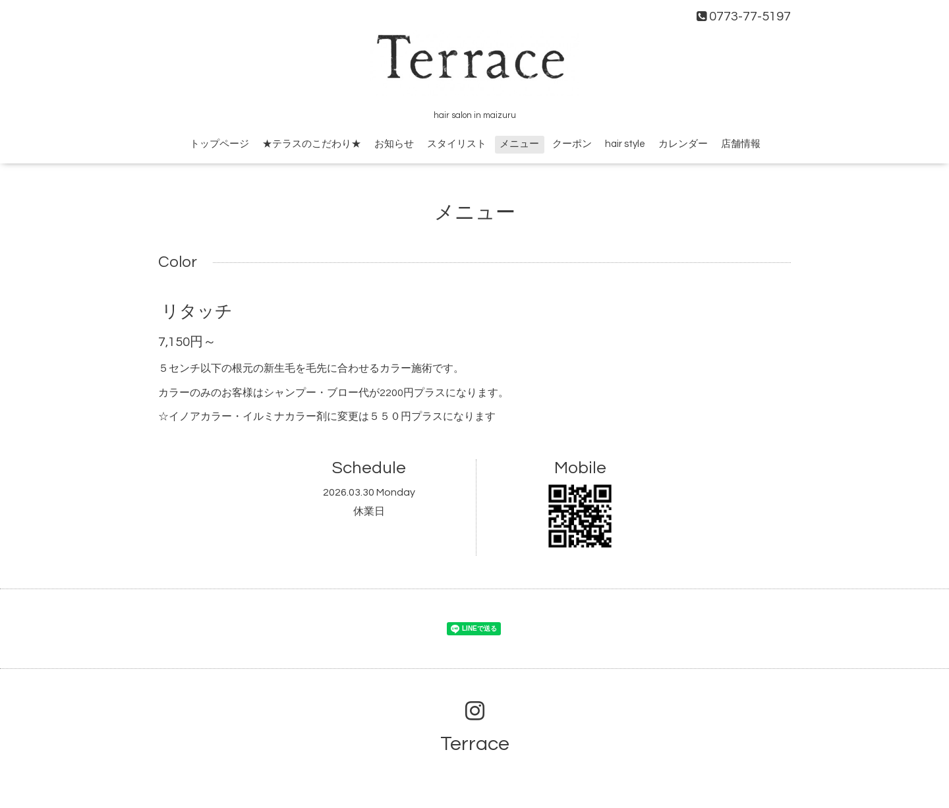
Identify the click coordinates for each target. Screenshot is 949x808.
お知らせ (394, 144)
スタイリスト (456, 144)
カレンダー (683, 144)
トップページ (219, 144)
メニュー (519, 144)
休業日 (369, 511)
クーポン (572, 144)
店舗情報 (741, 144)
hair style (625, 144)
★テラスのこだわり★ (311, 144)
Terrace (474, 744)
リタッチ (197, 311)
